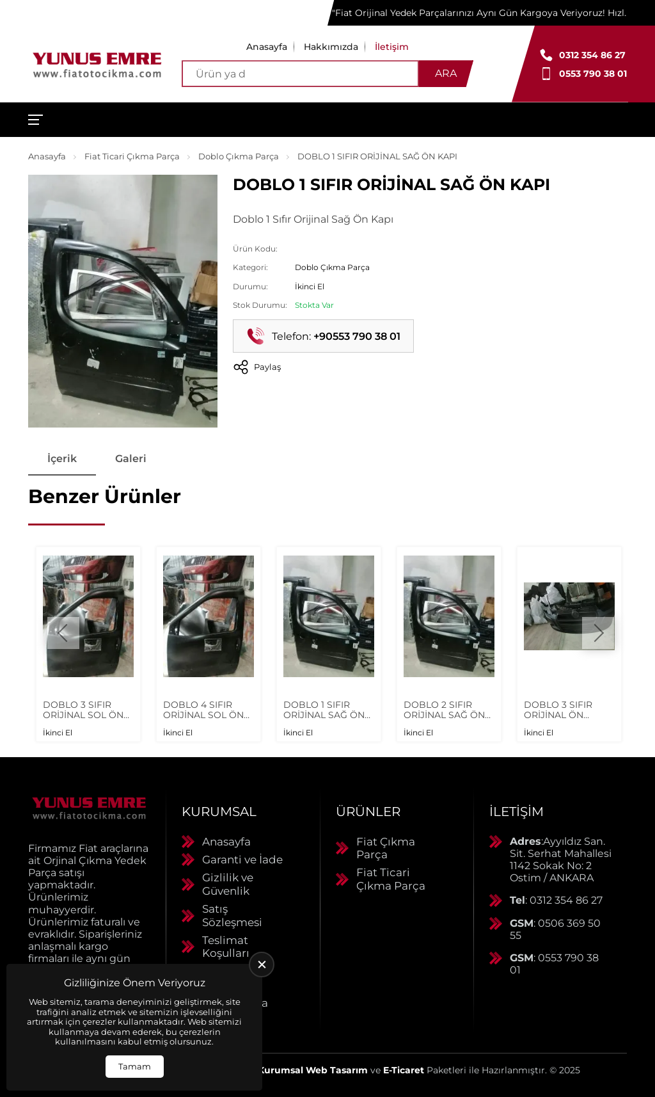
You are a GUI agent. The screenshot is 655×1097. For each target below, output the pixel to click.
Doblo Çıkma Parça (238, 156)
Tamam (134, 1066)
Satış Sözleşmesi (232, 915)
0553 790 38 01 (593, 73)
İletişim (392, 46)
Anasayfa (266, 46)
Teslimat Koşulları (225, 946)
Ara (446, 73)
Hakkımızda (331, 46)
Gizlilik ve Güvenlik (227, 884)
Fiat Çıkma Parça (385, 848)
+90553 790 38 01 (356, 336)
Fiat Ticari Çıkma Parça (132, 156)
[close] (261, 964)
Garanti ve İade (242, 859)
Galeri (130, 458)
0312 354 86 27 (592, 55)
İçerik (62, 458)
